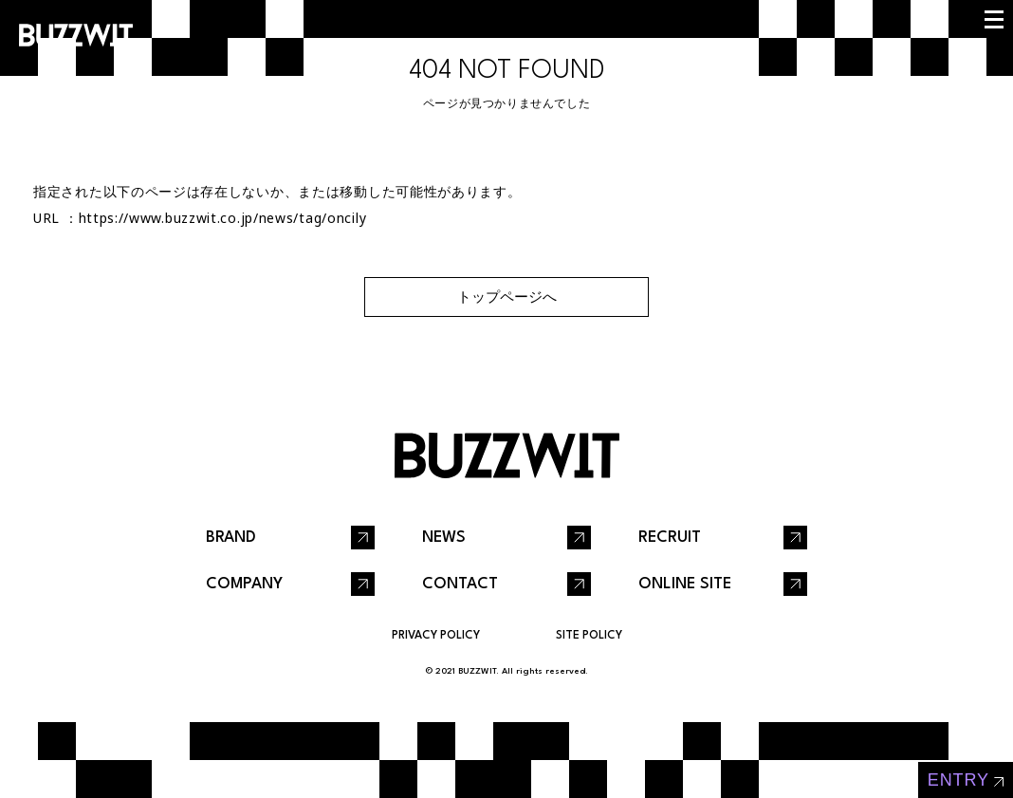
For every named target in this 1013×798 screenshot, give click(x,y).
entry (958, 779)
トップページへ (507, 296)
